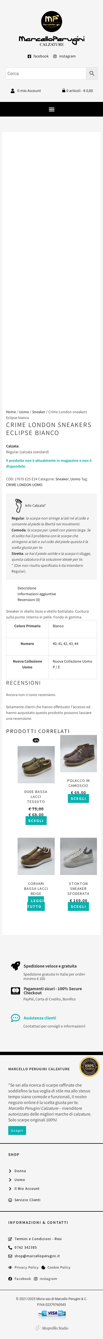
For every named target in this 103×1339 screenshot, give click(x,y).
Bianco (58, 625)
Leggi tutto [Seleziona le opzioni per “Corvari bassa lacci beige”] (35, 903)
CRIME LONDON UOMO (24, 484)
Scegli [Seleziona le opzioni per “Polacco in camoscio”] (78, 798)
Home (11, 411)
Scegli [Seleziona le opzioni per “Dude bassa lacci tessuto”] (36, 820)
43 (71, 643)
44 (76, 643)
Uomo (24, 411)
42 (65, 643)
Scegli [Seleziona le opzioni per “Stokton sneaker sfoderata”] (78, 906)
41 (60, 643)
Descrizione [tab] (27, 588)
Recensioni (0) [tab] (29, 599)
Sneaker (38, 411)
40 (55, 643)
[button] (51, 109)
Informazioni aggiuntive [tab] (37, 593)
